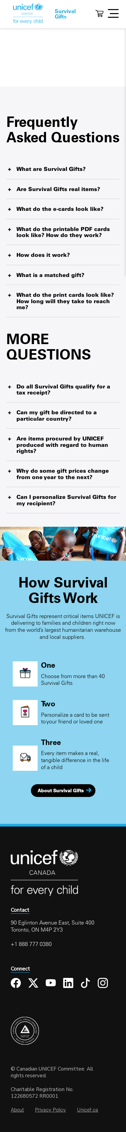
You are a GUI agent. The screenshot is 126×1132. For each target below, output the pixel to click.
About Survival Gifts (61, 791)
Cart (99, 13)
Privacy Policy (50, 1109)
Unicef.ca (87, 1109)
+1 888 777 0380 (31, 944)
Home (28, 14)
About (17, 1109)
